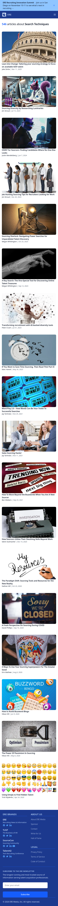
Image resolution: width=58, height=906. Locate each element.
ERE (5, 819)
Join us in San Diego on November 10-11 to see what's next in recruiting (25, 5)
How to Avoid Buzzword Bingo (15, 711)
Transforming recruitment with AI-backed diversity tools (27, 325)
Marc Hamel (6, 369)
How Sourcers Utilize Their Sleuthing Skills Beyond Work (27, 539)
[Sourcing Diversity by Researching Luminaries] (29, 91)
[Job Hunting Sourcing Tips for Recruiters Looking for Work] (29, 177)
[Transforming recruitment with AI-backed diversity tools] (29, 308)
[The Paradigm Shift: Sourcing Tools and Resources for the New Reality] (29, 564)
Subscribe (25, 894)
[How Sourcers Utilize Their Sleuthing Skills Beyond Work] (29, 522)
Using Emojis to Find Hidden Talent (17, 794)
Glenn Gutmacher (9, 542)
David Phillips (7, 628)
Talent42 (7, 850)
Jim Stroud (6, 111)
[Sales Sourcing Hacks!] (29, 436)
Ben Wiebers (7, 500)
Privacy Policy (36, 852)
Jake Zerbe (6, 69)
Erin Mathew (6, 672)
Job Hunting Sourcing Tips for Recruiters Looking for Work (28, 194)
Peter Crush (6, 328)
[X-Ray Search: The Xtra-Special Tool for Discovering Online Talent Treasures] (29, 263)
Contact (34, 829)
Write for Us (36, 833)
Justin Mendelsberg (9, 155)
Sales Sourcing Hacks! (11, 453)
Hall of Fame (36, 838)
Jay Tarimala (6, 414)
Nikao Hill (5, 714)
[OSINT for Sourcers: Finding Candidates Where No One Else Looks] (29, 133)
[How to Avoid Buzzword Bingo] (29, 694)
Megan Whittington (9, 241)
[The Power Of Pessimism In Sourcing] (29, 736)
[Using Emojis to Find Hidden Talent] (29, 778)
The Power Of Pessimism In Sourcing (18, 753)
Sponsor (34, 824)
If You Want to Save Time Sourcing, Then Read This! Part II (28, 367)
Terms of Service (38, 856)
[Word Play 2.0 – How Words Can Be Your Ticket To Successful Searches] (29, 391)
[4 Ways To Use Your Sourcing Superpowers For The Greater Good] (29, 650)
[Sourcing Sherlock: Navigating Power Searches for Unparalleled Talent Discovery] (29, 219)
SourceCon (8, 840)
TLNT (5, 830)
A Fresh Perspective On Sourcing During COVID (23, 625)
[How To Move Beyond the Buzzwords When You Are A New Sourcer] (29, 477)
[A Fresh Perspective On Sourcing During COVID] (29, 608)
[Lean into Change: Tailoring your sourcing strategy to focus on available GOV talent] (29, 47)
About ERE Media (38, 819)
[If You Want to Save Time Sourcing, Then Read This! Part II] (29, 350)
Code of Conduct (38, 861)
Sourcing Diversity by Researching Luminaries (22, 108)
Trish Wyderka (7, 797)
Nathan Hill (6, 586)
